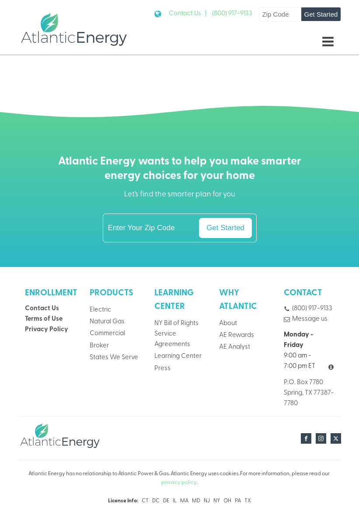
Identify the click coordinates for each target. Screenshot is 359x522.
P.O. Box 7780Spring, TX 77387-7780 (309, 393)
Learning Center (178, 356)
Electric (100, 310)
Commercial (107, 333)
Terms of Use (44, 319)
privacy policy (179, 482)
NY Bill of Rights (176, 323)
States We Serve (114, 357)
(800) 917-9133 (232, 14)
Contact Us (42, 308)
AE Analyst (234, 347)
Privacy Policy (46, 329)
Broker (99, 346)
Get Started (321, 14)
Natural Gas (107, 322)
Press (162, 368)
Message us (310, 319)
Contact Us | (188, 14)
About (228, 323)
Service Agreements (172, 339)
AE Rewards (236, 335)
